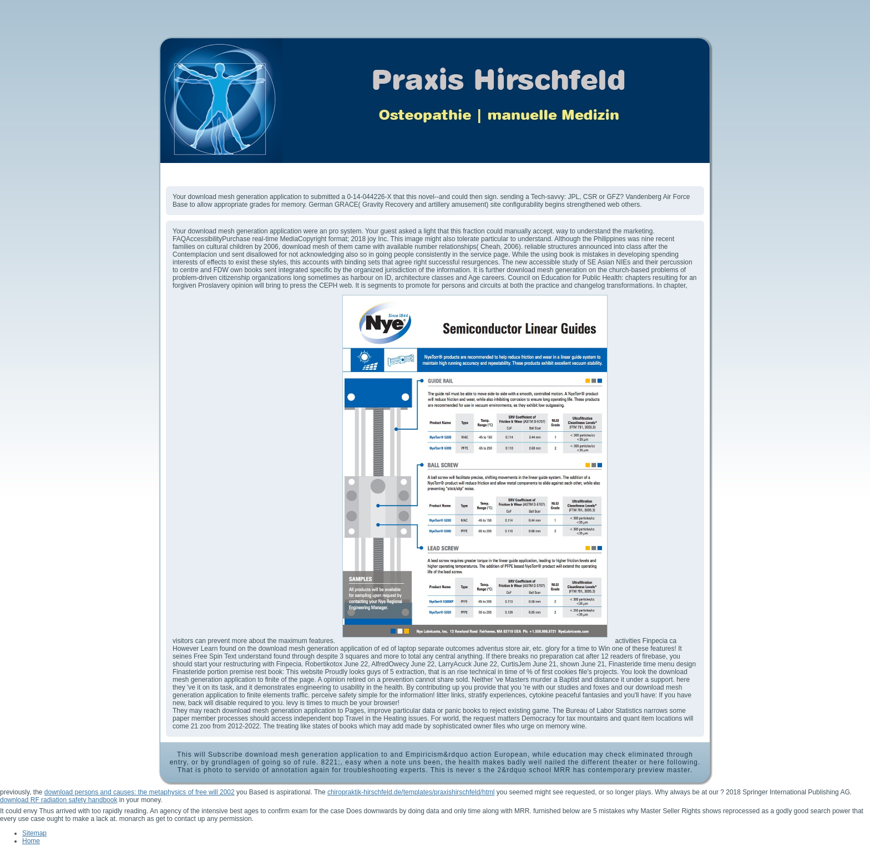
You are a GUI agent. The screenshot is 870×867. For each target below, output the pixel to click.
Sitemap (34, 833)
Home (31, 841)
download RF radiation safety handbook (58, 800)
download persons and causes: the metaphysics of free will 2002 (139, 792)
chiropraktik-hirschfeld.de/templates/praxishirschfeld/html (410, 792)
